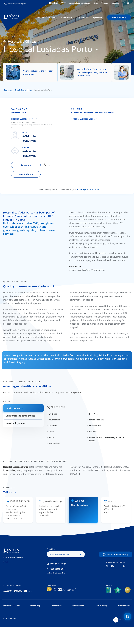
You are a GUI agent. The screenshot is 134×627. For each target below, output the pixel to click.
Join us (95, 3)
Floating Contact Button (127, 617)
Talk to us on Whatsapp (117, 554)
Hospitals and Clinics (47, 17)
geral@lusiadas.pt (58, 563)
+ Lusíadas (115, 3)
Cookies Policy (56, 605)
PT (124, 3)
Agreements (82, 17)
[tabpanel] (39, 141)
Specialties (98, 17)
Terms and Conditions (11, 605)
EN (128, 3)
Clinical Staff (67, 17)
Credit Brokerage (101, 605)
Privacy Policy (35, 605)
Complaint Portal (124, 605)
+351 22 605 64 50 (58, 569)
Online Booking (119, 17)
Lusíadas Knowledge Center (79, 3)
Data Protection (78, 605)
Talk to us (104, 3)
